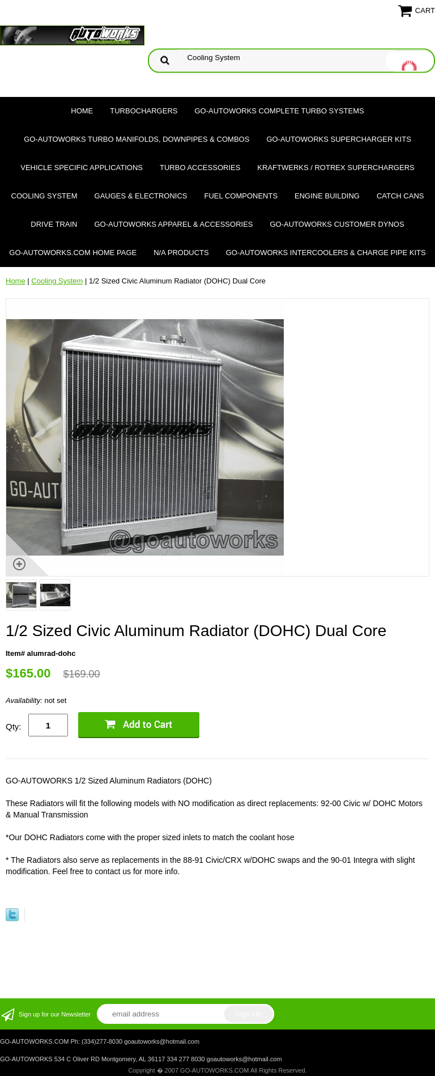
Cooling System (44, 196)
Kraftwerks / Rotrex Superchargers (335, 167)
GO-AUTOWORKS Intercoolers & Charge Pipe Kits (326, 252)
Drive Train (54, 224)
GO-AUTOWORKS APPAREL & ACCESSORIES (173, 224)
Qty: (14, 726)
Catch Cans (400, 196)
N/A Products (181, 252)
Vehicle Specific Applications (81, 167)
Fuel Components (241, 196)
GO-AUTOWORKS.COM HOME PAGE (73, 252)
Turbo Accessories (200, 167)
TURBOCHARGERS (143, 111)
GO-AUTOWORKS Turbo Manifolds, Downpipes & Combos (136, 139)
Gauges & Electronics (141, 196)
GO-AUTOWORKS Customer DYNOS (337, 224)
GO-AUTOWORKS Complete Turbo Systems (279, 111)
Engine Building (327, 196)
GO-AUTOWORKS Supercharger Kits (338, 139)
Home (82, 111)
